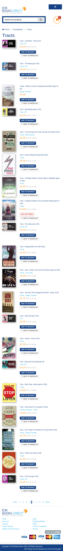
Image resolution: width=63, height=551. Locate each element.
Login (35, 519)
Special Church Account (10, 529)
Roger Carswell (25, 92)
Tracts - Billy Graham (27, 135)
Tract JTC (23, 44)
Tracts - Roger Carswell (28, 295)
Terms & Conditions (39, 526)
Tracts (22, 158)
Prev (15, 502)
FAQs (35, 524)
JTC (21, 319)
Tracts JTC (24, 66)
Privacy (35, 529)
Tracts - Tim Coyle (26, 273)
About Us (5, 521)
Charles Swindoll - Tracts (28, 410)
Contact (5, 524)
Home (4, 519)
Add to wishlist (29, 56)
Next (48, 502)
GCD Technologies (54, 549)
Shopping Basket (39, 521)
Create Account (7, 526)
